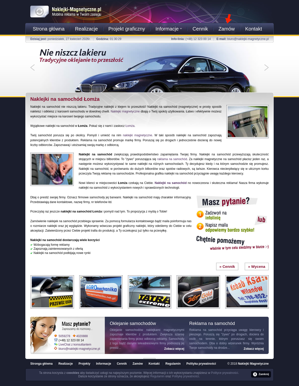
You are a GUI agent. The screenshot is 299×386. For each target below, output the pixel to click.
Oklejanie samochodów (126, 330)
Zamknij (261, 374)
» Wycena (256, 266)
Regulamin (173, 363)
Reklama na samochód (205, 330)
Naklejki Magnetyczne (253, 363)
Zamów (227, 29)
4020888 (82, 336)
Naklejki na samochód (171, 183)
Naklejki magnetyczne (125, 111)
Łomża (129, 126)
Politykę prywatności (185, 376)
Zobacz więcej (174, 349)
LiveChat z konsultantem (75, 344)
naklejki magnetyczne (137, 135)
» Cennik (227, 266)
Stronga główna (41, 363)
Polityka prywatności (201, 363)
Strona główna (49, 29)
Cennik (200, 29)
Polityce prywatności (224, 373)
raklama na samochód (172, 159)
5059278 (64, 336)
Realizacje (86, 29)
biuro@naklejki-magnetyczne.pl (248, 39)
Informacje (168, 29)
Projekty (84, 363)
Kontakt (253, 29)
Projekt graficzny (126, 29)
